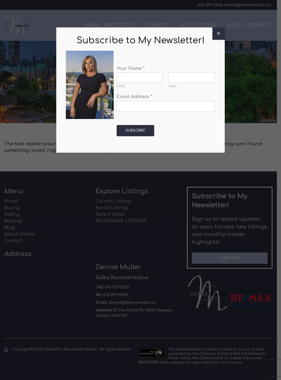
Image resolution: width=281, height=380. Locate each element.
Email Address (134, 96)
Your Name (131, 68)
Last (172, 86)
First (121, 86)
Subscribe (135, 130)
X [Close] (218, 33)
